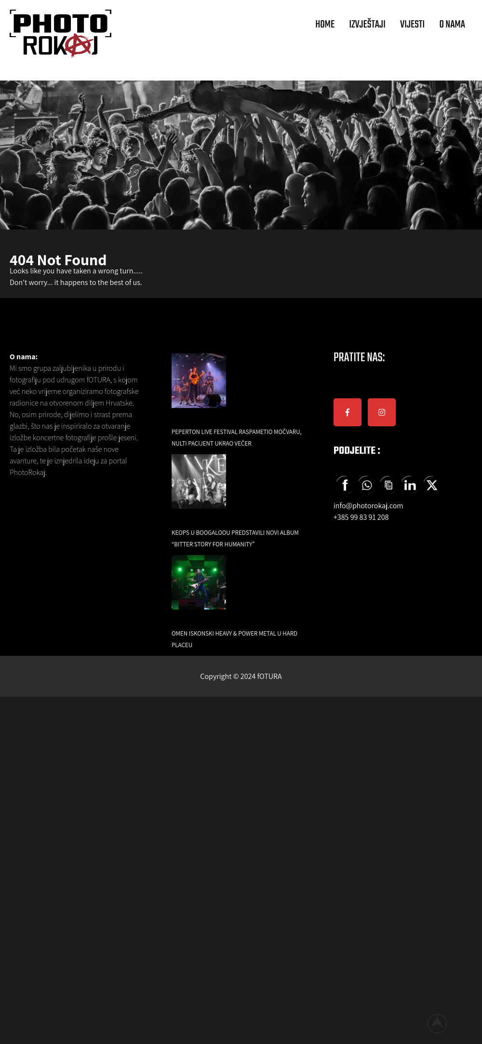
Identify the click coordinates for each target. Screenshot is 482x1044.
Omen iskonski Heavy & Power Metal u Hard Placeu (234, 639)
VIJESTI (412, 24)
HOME (325, 24)
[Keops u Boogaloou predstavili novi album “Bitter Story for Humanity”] (199, 488)
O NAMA (452, 24)
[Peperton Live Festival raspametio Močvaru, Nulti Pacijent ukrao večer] (199, 387)
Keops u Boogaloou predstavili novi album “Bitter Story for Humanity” (235, 538)
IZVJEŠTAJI (367, 24)
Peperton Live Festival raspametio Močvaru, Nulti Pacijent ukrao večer (237, 437)
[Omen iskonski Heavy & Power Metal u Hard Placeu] (199, 589)
